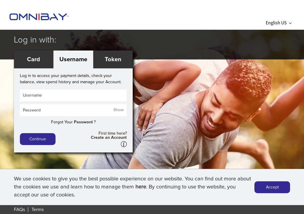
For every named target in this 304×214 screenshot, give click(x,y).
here (140, 187)
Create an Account (109, 138)
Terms (37, 209)
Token (113, 59)
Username (73, 59)
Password (83, 122)
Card (33, 59)
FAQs (19, 209)
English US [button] (279, 23)
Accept (272, 187)
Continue (37, 139)
